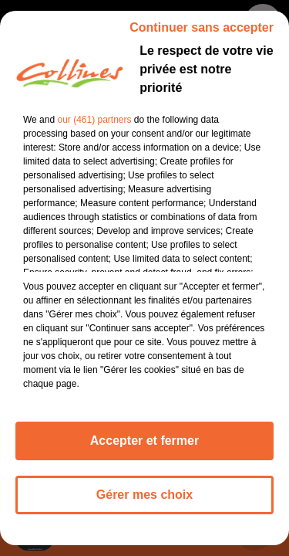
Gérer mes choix (144, 503)
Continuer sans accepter (201, 36)
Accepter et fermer (144, 449)
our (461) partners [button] (94, 129)
